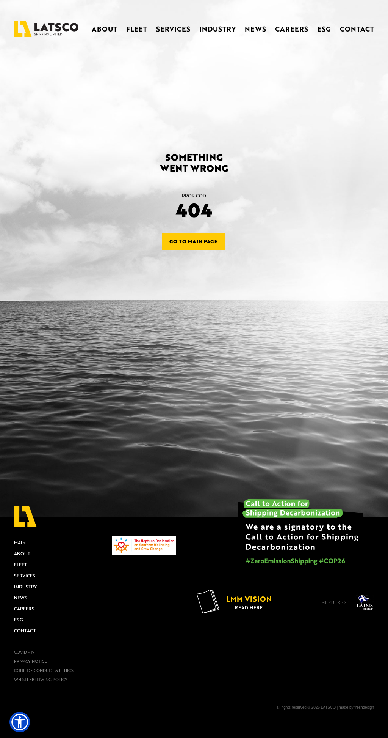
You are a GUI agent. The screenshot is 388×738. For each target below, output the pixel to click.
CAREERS (291, 29)
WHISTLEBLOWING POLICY (40, 679)
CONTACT (357, 29)
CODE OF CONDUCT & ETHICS (44, 670)
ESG (324, 29)
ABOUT (104, 29)
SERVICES (173, 29)
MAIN (20, 542)
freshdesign (364, 707)
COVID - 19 (24, 652)
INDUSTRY (217, 29)
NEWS (255, 29)
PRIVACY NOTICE (30, 661)
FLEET (136, 29)
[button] (19, 722)
